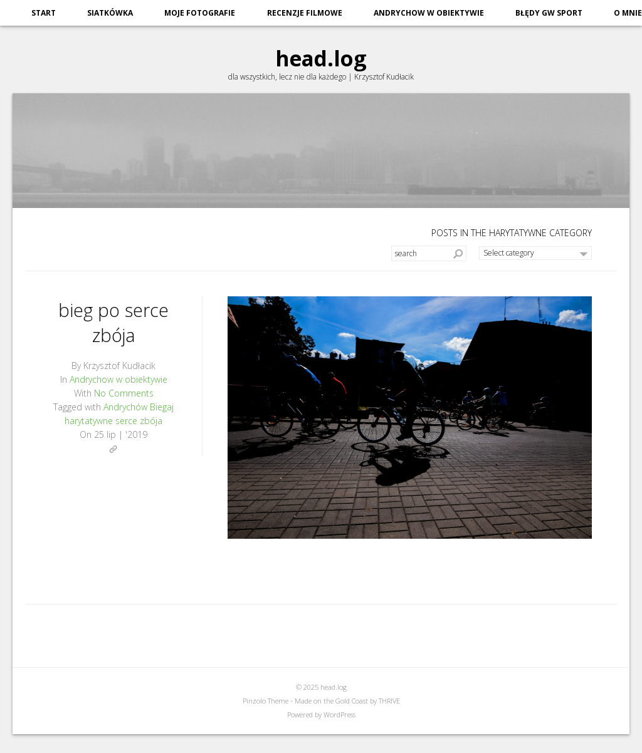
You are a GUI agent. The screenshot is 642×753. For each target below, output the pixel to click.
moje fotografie (199, 13)
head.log (321, 56)
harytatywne (89, 421)
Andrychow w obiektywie (429, 13)
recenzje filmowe (304, 13)
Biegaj (162, 407)
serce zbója (138, 421)
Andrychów (125, 407)
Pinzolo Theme (265, 700)
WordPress (339, 714)
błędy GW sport (548, 13)
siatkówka (110, 13)
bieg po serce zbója (114, 321)
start (43, 13)
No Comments (124, 393)
